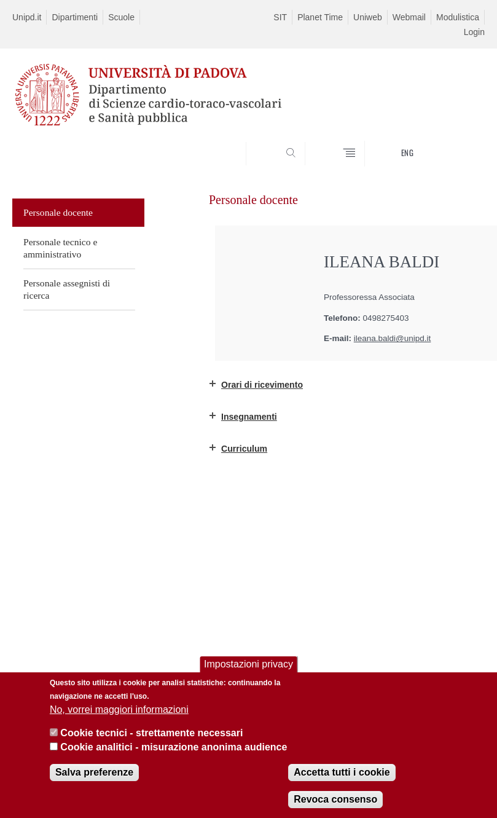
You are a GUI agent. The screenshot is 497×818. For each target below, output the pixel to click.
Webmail (409, 17)
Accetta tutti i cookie (341, 772)
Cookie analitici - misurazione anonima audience (173, 747)
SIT (280, 17)
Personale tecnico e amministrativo (60, 248)
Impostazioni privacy (248, 664)
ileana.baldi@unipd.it (392, 338)
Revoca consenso (335, 799)
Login (474, 32)
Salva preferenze (94, 772)
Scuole (121, 17)
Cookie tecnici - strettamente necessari (151, 733)
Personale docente (58, 212)
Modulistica (457, 17)
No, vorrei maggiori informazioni (119, 709)
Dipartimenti (75, 17)
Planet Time (320, 17)
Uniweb (367, 17)
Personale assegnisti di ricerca (66, 289)
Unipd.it (26, 17)
